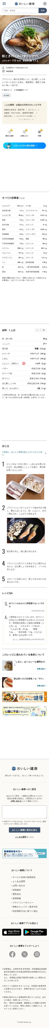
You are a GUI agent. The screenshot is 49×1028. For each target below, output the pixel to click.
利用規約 (17, 889)
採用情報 (17, 898)
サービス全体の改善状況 (24, 877)
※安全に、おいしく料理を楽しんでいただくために (22, 453)
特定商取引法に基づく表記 (25, 911)
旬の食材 (6, 95)
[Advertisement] (24, 170)
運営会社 (17, 894)
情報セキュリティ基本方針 (25, 906)
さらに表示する (24, 119)
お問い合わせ (16, 801)
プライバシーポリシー (23, 902)
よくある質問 (20, 837)
